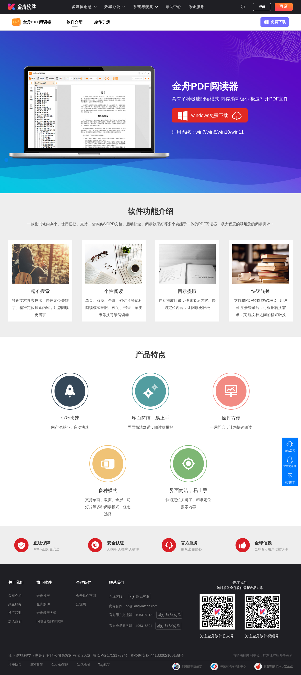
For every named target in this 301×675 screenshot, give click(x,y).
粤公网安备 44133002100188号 (157, 655)
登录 (262, 7)
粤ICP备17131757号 (110, 655)
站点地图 (83, 664)
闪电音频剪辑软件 (49, 621)
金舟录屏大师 (46, 612)
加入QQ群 (169, 615)
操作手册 (102, 22)
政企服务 (196, 7)
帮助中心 (173, 7)
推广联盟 (15, 612)
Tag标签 (104, 664)
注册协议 (15, 664)
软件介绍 (75, 22)
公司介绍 (15, 595)
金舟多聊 (43, 604)
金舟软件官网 (86, 595)
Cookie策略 (59, 664)
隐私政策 (36, 664)
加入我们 (15, 621)
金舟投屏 (43, 595)
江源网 (81, 604)
